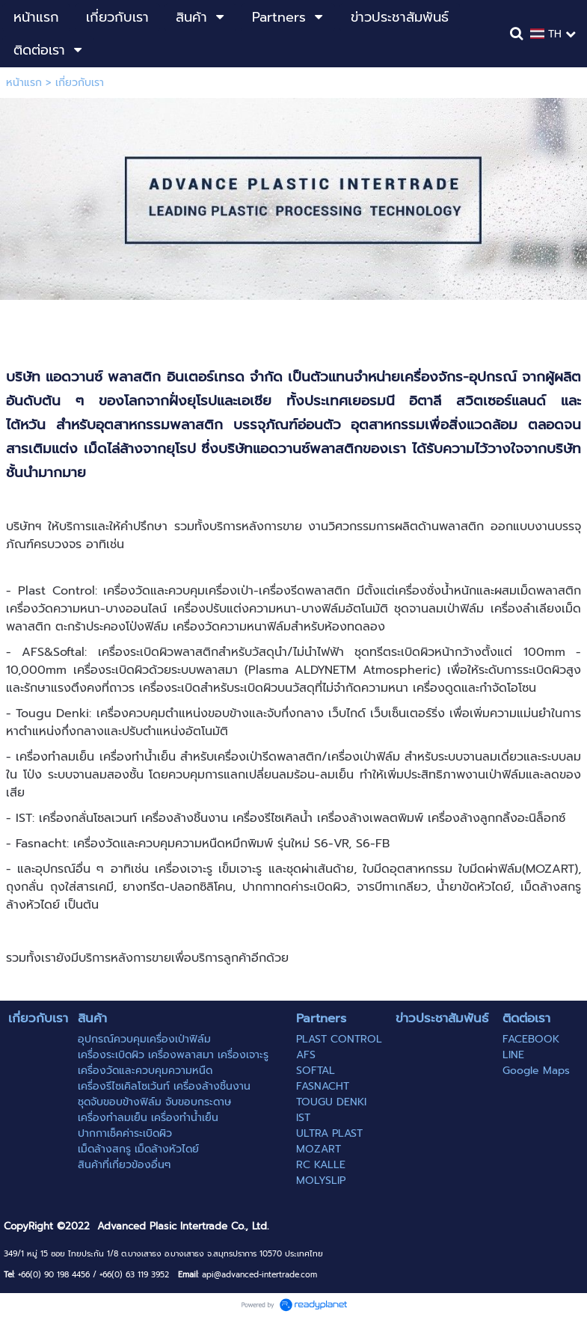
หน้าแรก (24, 82)
